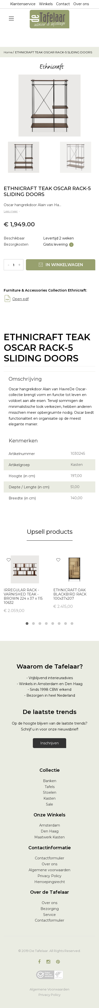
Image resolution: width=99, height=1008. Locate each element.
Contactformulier (49, 858)
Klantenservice (23, 4)
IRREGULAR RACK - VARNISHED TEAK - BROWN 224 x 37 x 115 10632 (23, 596)
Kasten (49, 798)
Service (49, 914)
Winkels (46, 4)
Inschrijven (49, 743)
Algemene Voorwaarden (49, 989)
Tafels (50, 787)
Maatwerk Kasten (49, 837)
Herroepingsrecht (49, 882)
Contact (63, 4)
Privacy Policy (49, 876)
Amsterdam (49, 825)
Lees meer (12, 211)
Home (8, 52)
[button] (9, 560)
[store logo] (49, 19)
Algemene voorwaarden (49, 870)
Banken (49, 781)
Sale (49, 804)
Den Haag (50, 831)
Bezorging (49, 909)
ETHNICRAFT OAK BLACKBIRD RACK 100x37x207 (69, 594)
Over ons (81, 4)
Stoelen (49, 792)
